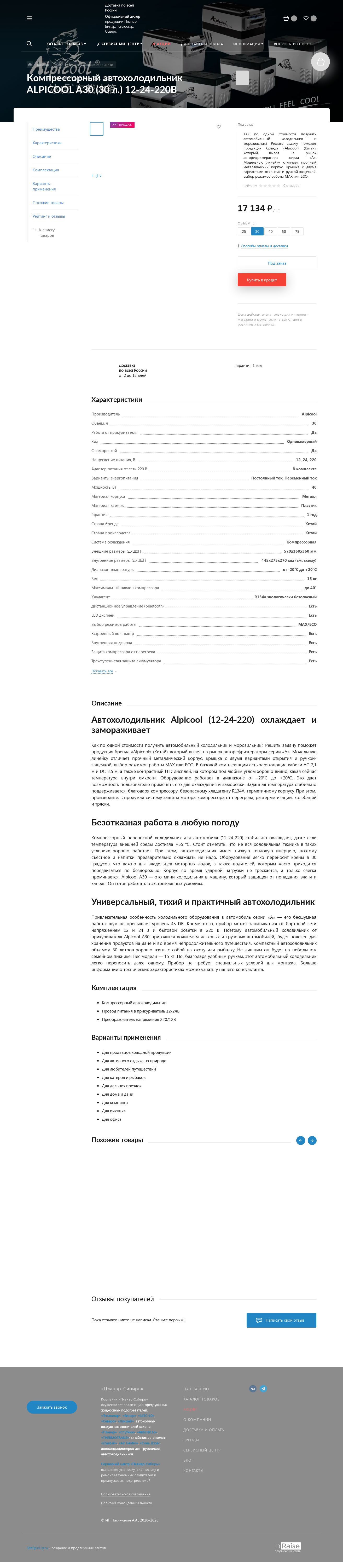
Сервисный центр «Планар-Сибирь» (130, 1464)
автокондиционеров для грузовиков (130, 1448)
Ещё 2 (97, 176)
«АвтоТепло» (147, 1432)
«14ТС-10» (146, 1415)
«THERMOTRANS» (115, 1437)
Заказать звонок (52, 1407)
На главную (196, 1388)
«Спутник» (127, 1432)
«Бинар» (129, 1415)
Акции (190, 1409)
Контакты (193, 1470)
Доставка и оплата (203, 1429)
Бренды (191, 1439)
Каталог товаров (201, 1399)
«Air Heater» (128, 1443)
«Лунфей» (126, 1421)
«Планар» (109, 1432)
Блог (188, 1460)
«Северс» (108, 1421)
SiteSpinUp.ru (37, 1547)
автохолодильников (117, 1454)
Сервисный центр (202, 1450)
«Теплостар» (111, 1415)
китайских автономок (148, 1437)
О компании (197, 1419)
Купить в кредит (262, 279)
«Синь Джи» (150, 1443)
